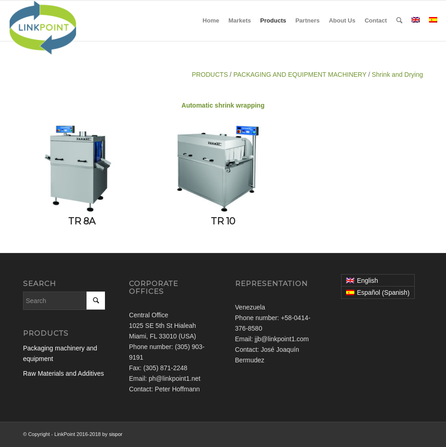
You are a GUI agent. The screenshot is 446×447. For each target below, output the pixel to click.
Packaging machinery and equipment (60, 353)
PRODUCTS (210, 74)
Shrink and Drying (397, 74)
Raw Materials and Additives (63, 373)
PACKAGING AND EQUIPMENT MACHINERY (299, 74)
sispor (115, 434)
